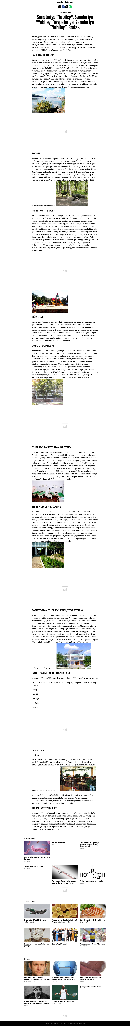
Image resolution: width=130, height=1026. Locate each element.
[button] (25, 2)
